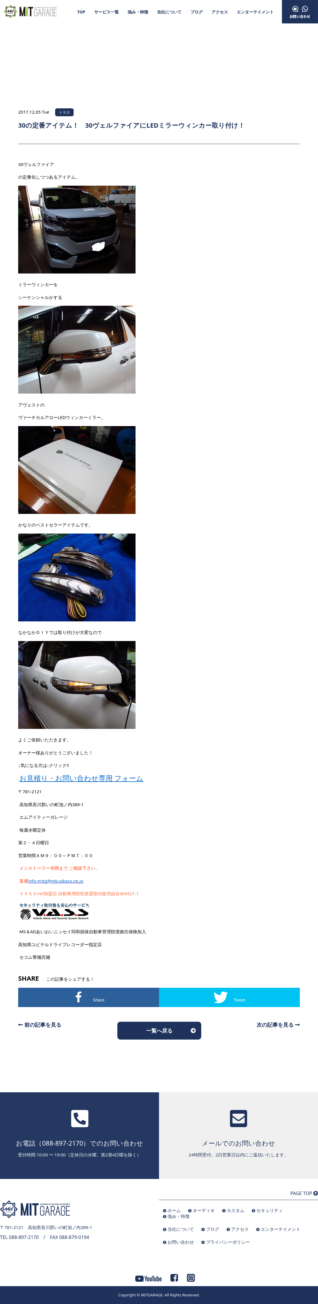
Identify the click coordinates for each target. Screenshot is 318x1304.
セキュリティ (269, 1210)
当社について (169, 12)
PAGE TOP (304, 1193)
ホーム (174, 1210)
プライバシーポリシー (228, 1242)
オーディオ (204, 1210)
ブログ (196, 12)
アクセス (220, 12)
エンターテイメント (255, 12)
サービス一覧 (106, 12)
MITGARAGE (152, 1295)
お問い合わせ (181, 1242)
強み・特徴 (138, 12)
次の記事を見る (278, 1024)
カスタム (235, 1210)
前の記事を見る (39, 1024)
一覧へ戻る (159, 1030)
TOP (81, 12)
